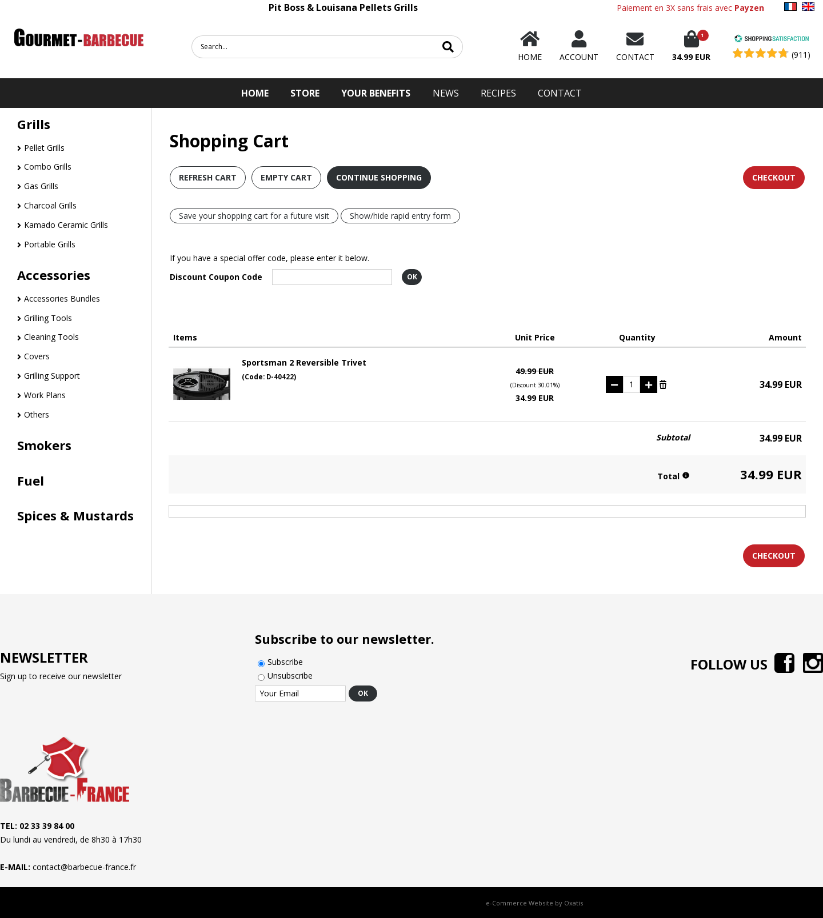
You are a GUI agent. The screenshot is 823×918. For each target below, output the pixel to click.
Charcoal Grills (50, 205)
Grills (33, 124)
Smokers (44, 445)
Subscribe (285, 661)
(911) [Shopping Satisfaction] (801, 54)
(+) (648, 384)
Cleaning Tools (51, 336)
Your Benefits (375, 93)
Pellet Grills (44, 147)
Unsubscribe (290, 675)
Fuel (30, 480)
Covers (37, 356)
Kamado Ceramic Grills (66, 224)
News (446, 93)
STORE (304, 93)
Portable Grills (49, 244)
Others (36, 414)
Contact (560, 93)
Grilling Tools (48, 317)
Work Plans (45, 395)
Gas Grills (41, 186)
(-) (614, 384)
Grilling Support (52, 375)
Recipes (498, 93)
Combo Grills (47, 166)
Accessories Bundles (62, 298)
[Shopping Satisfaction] (771, 39)
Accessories (53, 274)
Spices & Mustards (75, 515)
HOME (255, 93)
